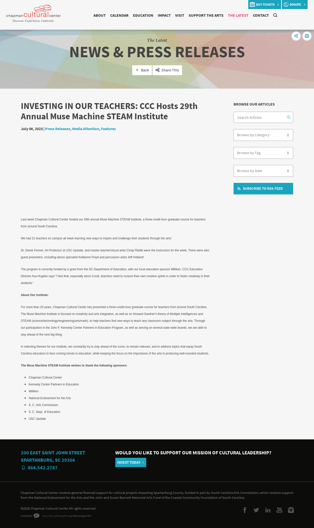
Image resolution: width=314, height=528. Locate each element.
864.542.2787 (43, 467)
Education (143, 15)
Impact (164, 15)
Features (108, 128)
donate (295, 4)
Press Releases (57, 128)
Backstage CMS (82, 516)
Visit (179, 15)
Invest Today (129, 462)
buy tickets (265, 4)
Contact (261, 15)
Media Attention (85, 128)
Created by (27, 516)
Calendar (119, 15)
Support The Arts (206, 15)
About (99, 15)
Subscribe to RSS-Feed (263, 188)
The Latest (238, 15)
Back (145, 70)
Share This (170, 70)
